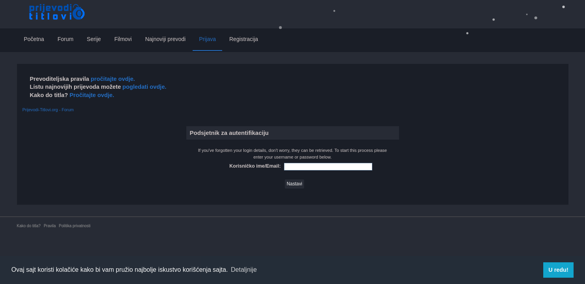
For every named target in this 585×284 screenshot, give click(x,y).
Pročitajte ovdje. (91, 95)
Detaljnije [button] (244, 269)
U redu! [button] (558, 270)
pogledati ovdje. (144, 87)
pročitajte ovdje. (113, 79)
